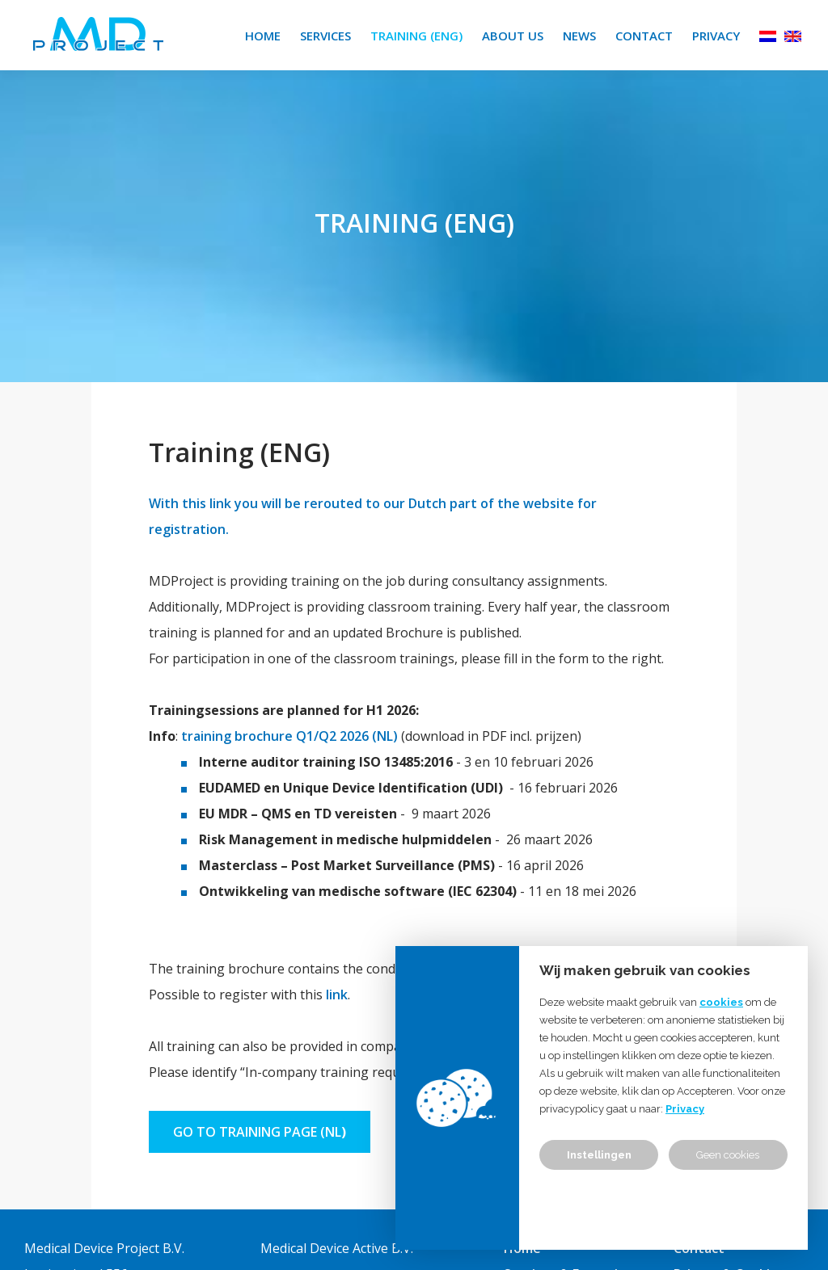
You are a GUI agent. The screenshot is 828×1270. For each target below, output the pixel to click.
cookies (721, 1002)
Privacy (716, 35)
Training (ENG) (416, 35)
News (579, 35)
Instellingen (599, 1155)
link (337, 994)
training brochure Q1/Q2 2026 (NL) (289, 736)
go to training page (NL (257, 1132)
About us (512, 35)
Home (263, 35)
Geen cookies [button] (727, 1155)
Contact (644, 35)
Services (325, 35)
